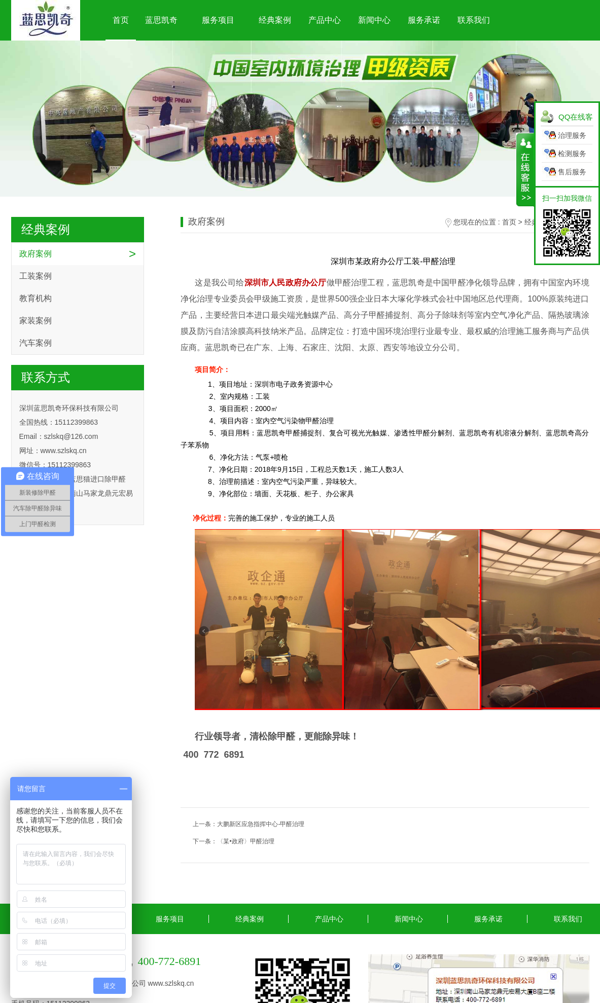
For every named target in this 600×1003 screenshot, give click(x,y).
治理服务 (572, 135)
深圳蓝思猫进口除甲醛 (90, 479)
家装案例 (35, 320)
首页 (121, 20)
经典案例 (275, 20)
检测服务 (572, 154)
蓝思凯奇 (161, 20)
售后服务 (572, 172)
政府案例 (35, 253)
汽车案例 (35, 343)
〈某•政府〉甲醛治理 (245, 841)
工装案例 (35, 276)
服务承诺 (424, 20)
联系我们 (473, 20)
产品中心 (324, 20)
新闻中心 (374, 20)
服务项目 (218, 20)
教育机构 (35, 298)
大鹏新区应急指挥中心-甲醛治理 (260, 824)
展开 (525, 170)
